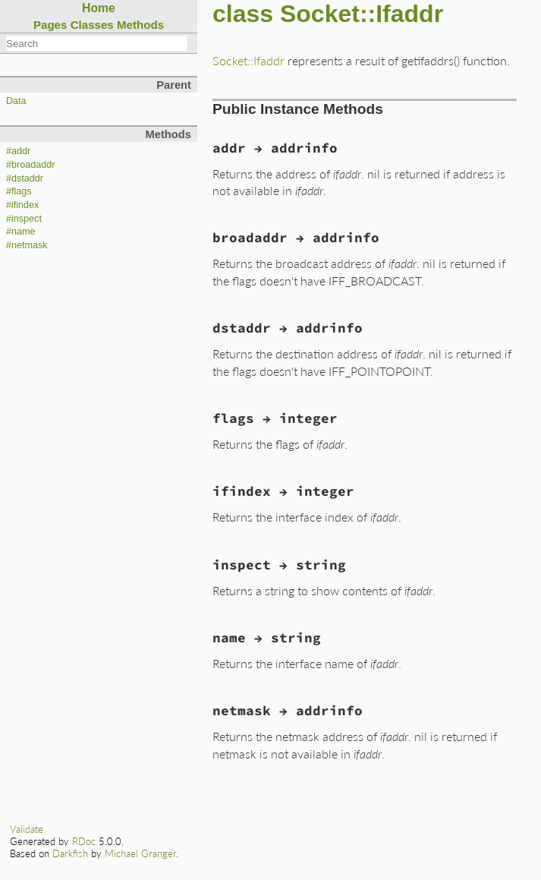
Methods (140, 24)
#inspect (24, 218)
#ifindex (22, 205)
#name (21, 231)
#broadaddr (30, 164)
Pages (50, 24)
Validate (26, 829)
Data (16, 101)
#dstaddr (24, 178)
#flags (19, 191)
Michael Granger (140, 853)
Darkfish (70, 853)
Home (98, 8)
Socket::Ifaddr (248, 60)
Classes (92, 24)
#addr (18, 151)
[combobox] (96, 43)
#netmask (27, 245)
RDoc (84, 841)
